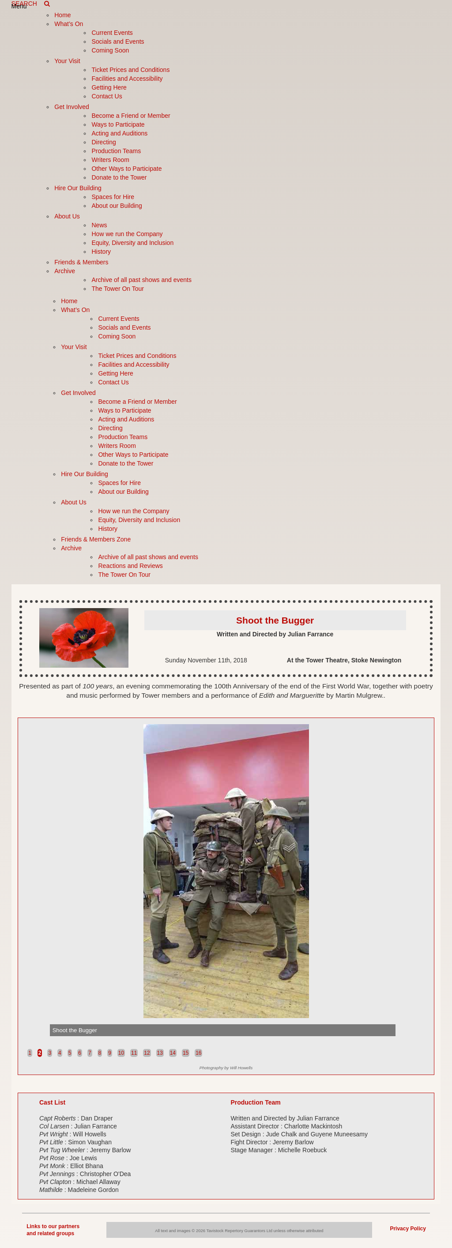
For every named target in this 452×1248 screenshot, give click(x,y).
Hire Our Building (78, 188)
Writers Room (110, 159)
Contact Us (106, 96)
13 (160, 1053)
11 (134, 1053)
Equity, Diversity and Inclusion (132, 242)
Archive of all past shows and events (141, 279)
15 (185, 1053)
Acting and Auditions (119, 133)
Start (418, 1045)
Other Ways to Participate (126, 168)
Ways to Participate (117, 124)
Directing (103, 142)
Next (420, 1029)
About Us (67, 216)
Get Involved (71, 106)
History (101, 251)
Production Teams (116, 150)
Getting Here (108, 87)
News (99, 225)
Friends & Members (81, 262)
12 (147, 1053)
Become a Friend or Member (130, 115)
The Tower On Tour (117, 288)
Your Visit (67, 60)
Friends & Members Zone (96, 539)
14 (173, 1053)
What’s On (68, 23)
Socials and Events (117, 41)
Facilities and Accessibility (126, 78)
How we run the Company (126, 233)
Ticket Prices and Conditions (130, 69)
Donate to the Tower (119, 177)
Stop (425, 1045)
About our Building (116, 205)
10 (121, 1053)
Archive (64, 270)
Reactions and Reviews (130, 565)
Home (62, 15)
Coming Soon (110, 50)
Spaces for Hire (112, 196)
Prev (32, 1029)
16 (198, 1053)
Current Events (111, 32)
